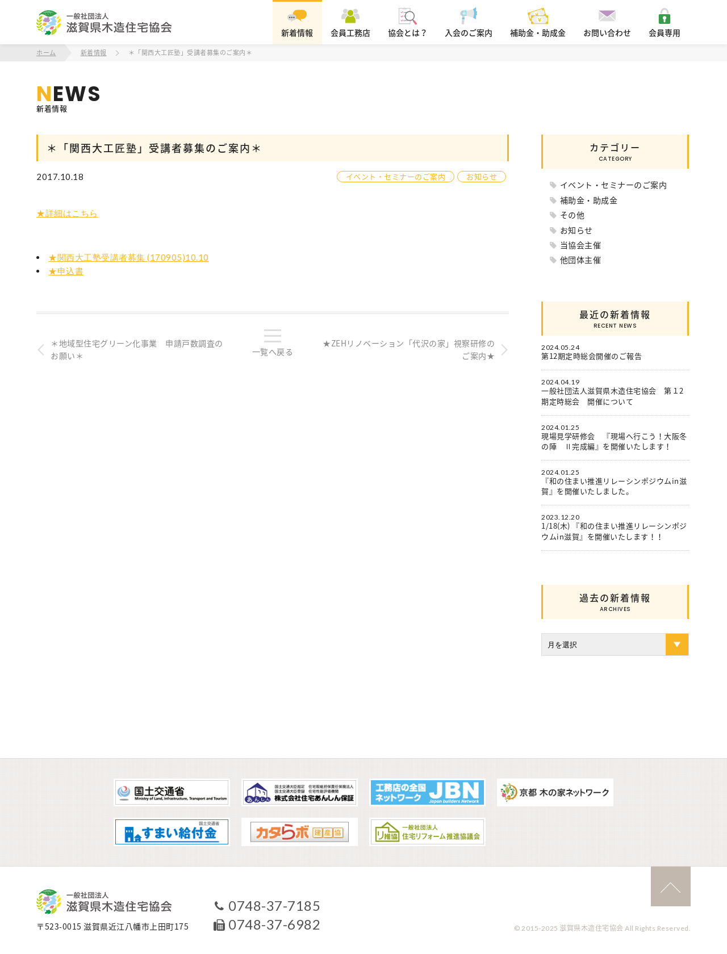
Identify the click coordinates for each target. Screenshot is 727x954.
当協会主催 (580, 244)
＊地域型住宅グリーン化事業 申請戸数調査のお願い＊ (137, 349)
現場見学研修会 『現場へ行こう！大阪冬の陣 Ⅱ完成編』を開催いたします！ (614, 441)
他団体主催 (580, 259)
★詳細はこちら (67, 213)
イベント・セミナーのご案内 (396, 176)
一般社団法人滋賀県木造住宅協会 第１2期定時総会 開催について (612, 396)
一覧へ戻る (273, 351)
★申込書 (65, 271)
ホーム (46, 52)
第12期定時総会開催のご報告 (591, 356)
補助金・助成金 (589, 200)
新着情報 (94, 52)
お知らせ (481, 176)
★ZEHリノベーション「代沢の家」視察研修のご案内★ (409, 349)
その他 (572, 214)
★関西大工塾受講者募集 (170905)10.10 (128, 257)
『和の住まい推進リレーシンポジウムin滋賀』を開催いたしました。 (614, 486)
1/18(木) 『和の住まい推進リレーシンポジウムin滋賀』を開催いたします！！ (614, 531)
